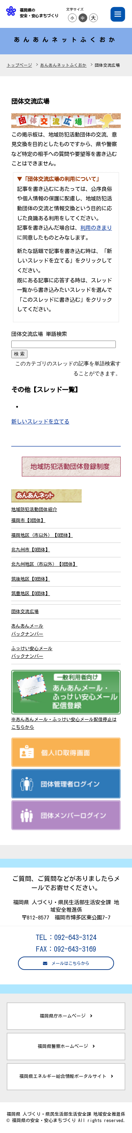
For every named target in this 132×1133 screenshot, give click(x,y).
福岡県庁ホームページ (66, 1016)
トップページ (19, 65)
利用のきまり (96, 227)
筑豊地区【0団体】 (30, 593)
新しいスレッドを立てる (40, 421)
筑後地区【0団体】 (30, 579)
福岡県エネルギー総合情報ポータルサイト (66, 1076)
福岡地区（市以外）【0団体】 (42, 535)
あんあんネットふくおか (63, 65)
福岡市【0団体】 (28, 520)
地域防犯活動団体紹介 (34, 509)
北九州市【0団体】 (30, 549)
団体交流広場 (25, 611)
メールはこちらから (66, 963)
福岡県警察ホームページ (66, 1046)
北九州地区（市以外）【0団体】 (44, 564)
